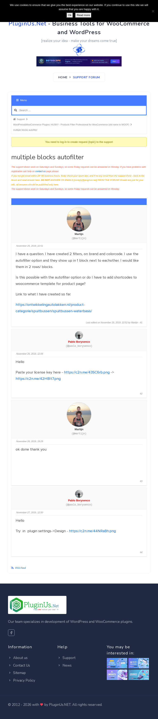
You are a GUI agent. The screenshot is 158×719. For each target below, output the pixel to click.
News (64, 665)
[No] (153, 11)
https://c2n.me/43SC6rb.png (87, 372)
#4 (141, 552)
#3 (141, 481)
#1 (141, 322)
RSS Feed (20, 568)
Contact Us (19, 665)
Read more (83, 15)
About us (18, 657)
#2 (141, 393)
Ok (70, 15)
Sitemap (17, 672)
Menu (21, 100)
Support (66, 657)
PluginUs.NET (60, 704)
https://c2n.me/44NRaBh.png (92, 531)
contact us (40, 171)
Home (62, 77)
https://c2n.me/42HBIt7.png (38, 378)
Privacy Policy (21, 680)
